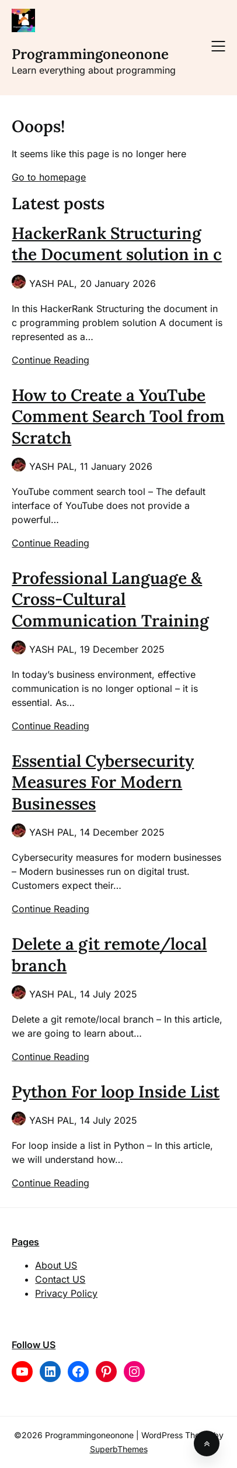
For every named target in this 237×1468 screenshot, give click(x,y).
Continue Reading (50, 360)
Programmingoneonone (90, 54)
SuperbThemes (119, 1449)
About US (56, 1265)
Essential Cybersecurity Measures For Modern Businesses (103, 782)
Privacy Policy (66, 1293)
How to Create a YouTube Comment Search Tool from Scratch (118, 416)
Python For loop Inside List (115, 1091)
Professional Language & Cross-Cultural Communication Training (110, 599)
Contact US (60, 1279)
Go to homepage (49, 177)
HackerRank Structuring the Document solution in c (117, 244)
